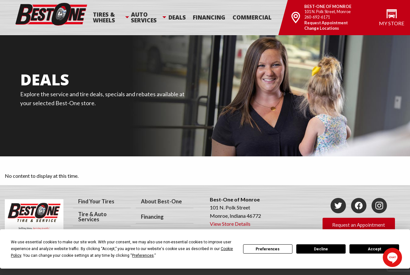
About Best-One (161, 201)
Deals (177, 17)
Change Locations (321, 28)
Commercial (252, 17)
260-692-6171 (317, 17)
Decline (321, 249)
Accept (374, 249)
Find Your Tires (96, 201)
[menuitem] (111, 17)
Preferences (268, 249)
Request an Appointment (358, 225)
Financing (209, 17)
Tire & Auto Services (92, 217)
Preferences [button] (143, 255)
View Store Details (230, 224)
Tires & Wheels (104, 17)
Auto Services (144, 17)
